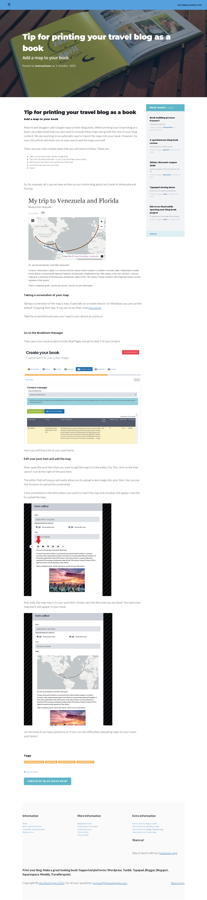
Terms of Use (83, 832)
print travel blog (67, 762)
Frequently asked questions (34, 829)
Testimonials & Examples (88, 826)
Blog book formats (85, 823)
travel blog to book (34, 762)
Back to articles (31, 772)
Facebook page (168, 853)
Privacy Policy (83, 835)
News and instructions (32, 826)
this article (94, 307)
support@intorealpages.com (110, 883)
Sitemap (28, 832)
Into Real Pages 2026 (51, 883)
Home (25, 823)
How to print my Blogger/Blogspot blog (148, 829)
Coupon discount (84, 829)
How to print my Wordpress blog (146, 826)
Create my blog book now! (48, 781)
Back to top (178, 883)
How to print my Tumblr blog (144, 832)
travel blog (51, 762)
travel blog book (85, 762)
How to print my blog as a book (145, 823)
